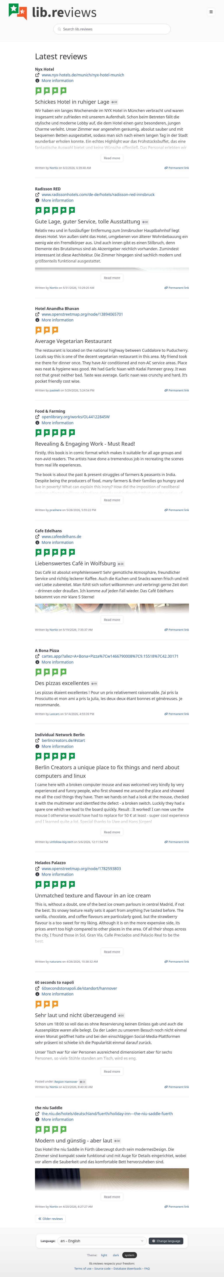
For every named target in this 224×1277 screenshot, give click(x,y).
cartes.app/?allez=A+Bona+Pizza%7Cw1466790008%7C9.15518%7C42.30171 (110, 656)
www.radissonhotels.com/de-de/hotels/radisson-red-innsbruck (98, 194)
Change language (166, 1241)
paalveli (55, 390)
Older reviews (50, 1219)
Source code (102, 1268)
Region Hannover (70, 1082)
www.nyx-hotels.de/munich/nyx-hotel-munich (83, 74)
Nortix (54, 168)
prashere (55, 510)
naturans (56, 961)
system (129, 1255)
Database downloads (128, 1268)
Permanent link (176, 168)
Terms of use (82, 1268)
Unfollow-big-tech (61, 842)
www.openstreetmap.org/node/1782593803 (81, 868)
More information (58, 80)
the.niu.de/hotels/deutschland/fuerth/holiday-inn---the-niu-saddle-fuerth (107, 1113)
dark (116, 1255)
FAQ (147, 1268)
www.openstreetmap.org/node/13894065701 (82, 314)
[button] (211, 12)
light (104, 1255)
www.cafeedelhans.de (61, 536)
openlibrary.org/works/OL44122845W (76, 416)
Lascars (55, 714)
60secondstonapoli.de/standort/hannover (79, 988)
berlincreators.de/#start (63, 740)
